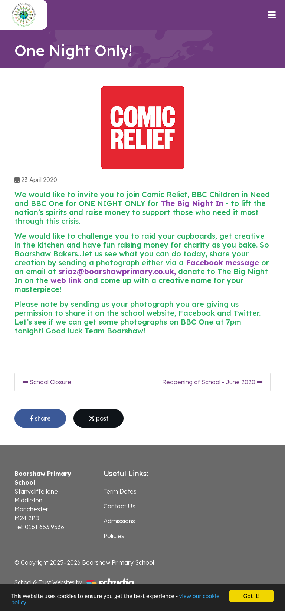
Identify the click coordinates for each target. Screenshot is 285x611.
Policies (114, 535)
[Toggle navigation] (272, 15)
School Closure (46, 382)
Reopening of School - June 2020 (212, 382)
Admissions (119, 521)
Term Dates (120, 491)
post (98, 418)
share (40, 418)
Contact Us (119, 506)
